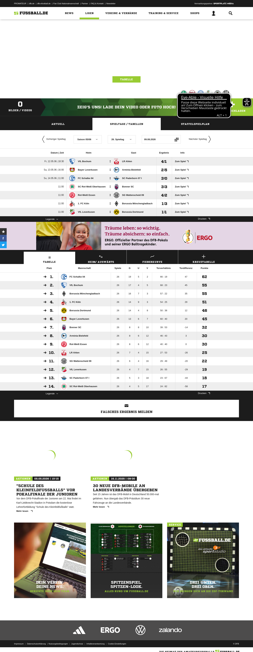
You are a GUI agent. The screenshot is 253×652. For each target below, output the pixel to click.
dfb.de (31, 3)
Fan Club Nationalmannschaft (66, 3)
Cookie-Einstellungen (117, 644)
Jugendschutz (77, 644)
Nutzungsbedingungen (58, 644)
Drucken (204, 218)
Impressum (19, 644)
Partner (85, 3)
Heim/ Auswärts (101, 258)
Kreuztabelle (204, 258)
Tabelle (126, 79)
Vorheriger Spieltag (53, 139)
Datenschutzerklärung (36, 644)
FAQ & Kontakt (97, 3)
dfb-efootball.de (44, 3)
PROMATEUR (20, 3)
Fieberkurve (152, 258)
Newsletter (110, 3)
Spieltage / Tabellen (126, 124)
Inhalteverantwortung (95, 644)
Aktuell (58, 124)
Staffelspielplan (195, 124)
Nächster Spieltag (201, 139)
